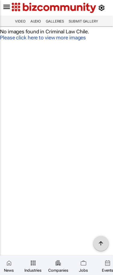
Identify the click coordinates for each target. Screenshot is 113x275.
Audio (35, 21)
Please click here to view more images (43, 38)
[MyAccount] (102, 7)
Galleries (55, 21)
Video (20, 21)
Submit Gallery (83, 21)
